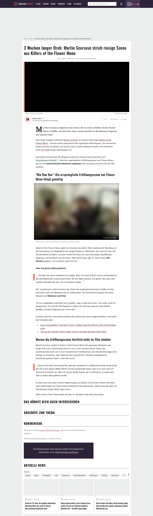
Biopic (36, 475)
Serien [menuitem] (46, 4)
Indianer (104, 475)
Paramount (65, 475)
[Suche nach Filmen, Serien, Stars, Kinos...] (102, 4)
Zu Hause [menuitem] (77, 4)
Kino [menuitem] (69, 4)
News (31, 39)
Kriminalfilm (46, 475)
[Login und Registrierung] (121, 4)
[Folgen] (43, 118)
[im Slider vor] (128, 474)
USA (56, 475)
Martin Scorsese (70, 140)
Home (26, 39)
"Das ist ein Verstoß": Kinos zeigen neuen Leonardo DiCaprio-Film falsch (73, 331)
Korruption (115, 475)
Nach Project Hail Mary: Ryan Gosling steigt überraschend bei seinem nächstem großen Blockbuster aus (112, 506)
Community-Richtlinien (49, 430)
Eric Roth (45, 150)
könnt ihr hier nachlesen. (67, 452)
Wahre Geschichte (79, 475)
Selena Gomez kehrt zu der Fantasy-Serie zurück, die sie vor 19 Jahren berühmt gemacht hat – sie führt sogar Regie (75, 506)
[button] (114, 119)
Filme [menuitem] (38, 4)
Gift (124, 475)
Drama (28, 475)
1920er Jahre (93, 475)
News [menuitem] (53, 4)
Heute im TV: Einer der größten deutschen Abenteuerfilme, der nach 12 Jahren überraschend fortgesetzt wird (40, 506)
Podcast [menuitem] (61, 4)
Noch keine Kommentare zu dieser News (42, 438)
